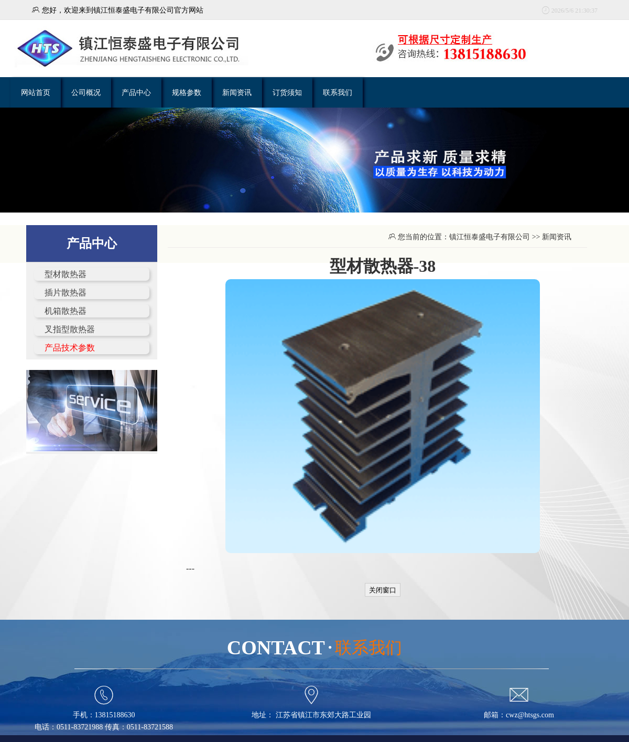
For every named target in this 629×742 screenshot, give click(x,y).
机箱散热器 (65, 310)
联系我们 (337, 92)
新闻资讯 (237, 92)
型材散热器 (65, 274)
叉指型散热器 (70, 329)
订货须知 (287, 92)
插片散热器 (65, 292)
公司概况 (86, 92)
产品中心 (136, 92)
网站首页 (35, 92)
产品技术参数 (70, 347)
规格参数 (186, 92)
